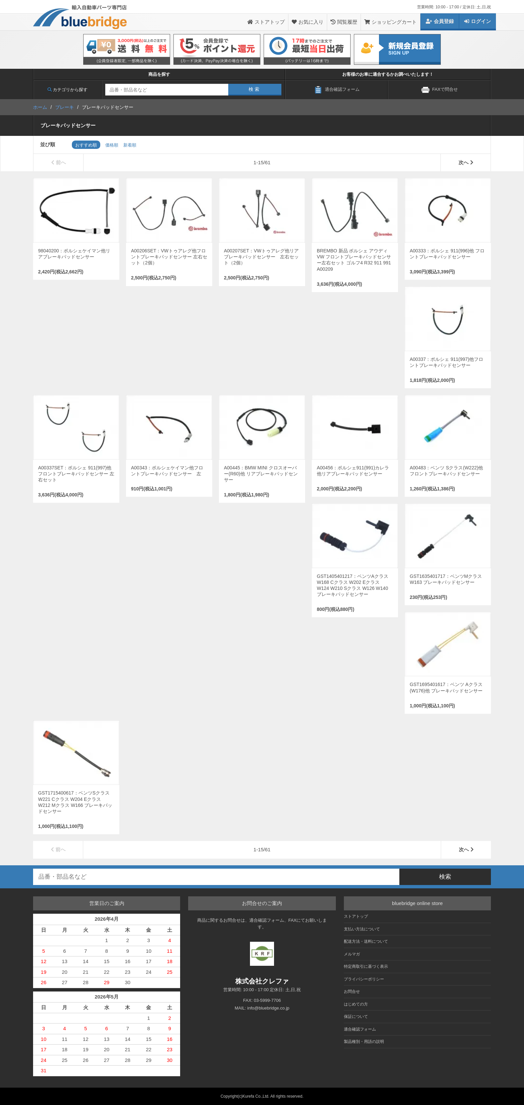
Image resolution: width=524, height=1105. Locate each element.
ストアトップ (266, 22)
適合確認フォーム (360, 1029)
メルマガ (352, 954)
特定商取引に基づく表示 (366, 966)
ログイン (477, 21)
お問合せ (352, 991)
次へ (465, 162)
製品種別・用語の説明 (364, 1041)
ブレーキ (64, 107)
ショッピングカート (390, 22)
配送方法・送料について (366, 941)
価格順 (111, 145)
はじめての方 (356, 1004)
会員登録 (440, 21)
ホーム (40, 107)
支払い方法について (362, 929)
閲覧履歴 (344, 22)
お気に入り (307, 22)
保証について (356, 1016)
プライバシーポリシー (364, 979)
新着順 (129, 145)
